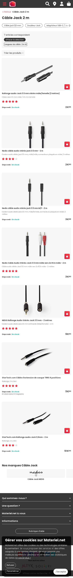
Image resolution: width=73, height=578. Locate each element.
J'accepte (60, 571)
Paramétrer (13, 571)
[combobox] (13, 53)
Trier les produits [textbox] (12, 52)
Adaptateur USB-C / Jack (57, 25)
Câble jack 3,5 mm (12, 25)
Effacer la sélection (15, 39)
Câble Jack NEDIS (36, 479)
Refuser (10, 565)
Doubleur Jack (33, 25)
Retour (7, 11)
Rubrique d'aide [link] (36, 531)
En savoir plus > (23, 557)
